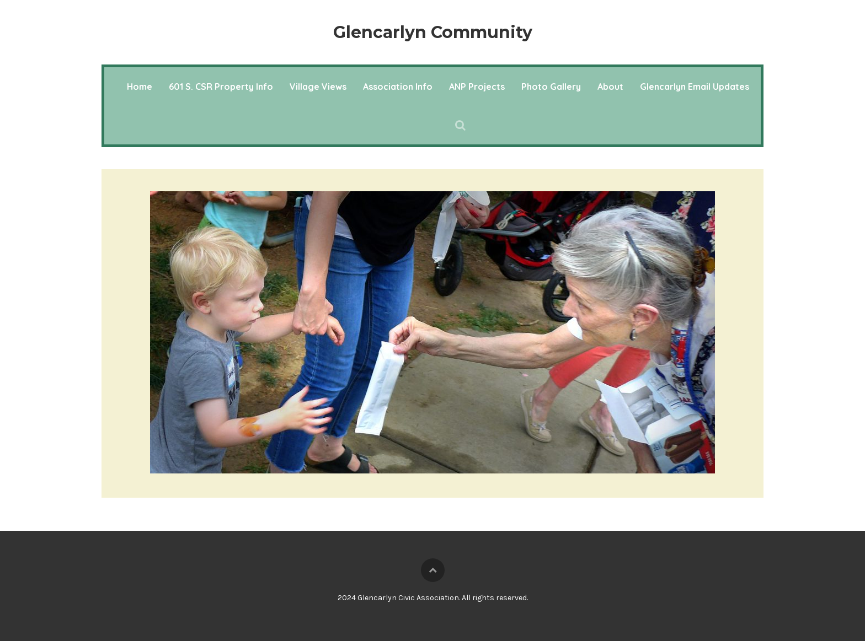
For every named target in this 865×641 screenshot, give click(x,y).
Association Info (397, 86)
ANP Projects (477, 86)
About (610, 86)
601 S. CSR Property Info (221, 86)
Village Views (318, 86)
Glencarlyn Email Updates (694, 86)
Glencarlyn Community (432, 32)
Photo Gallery (551, 86)
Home (139, 86)
